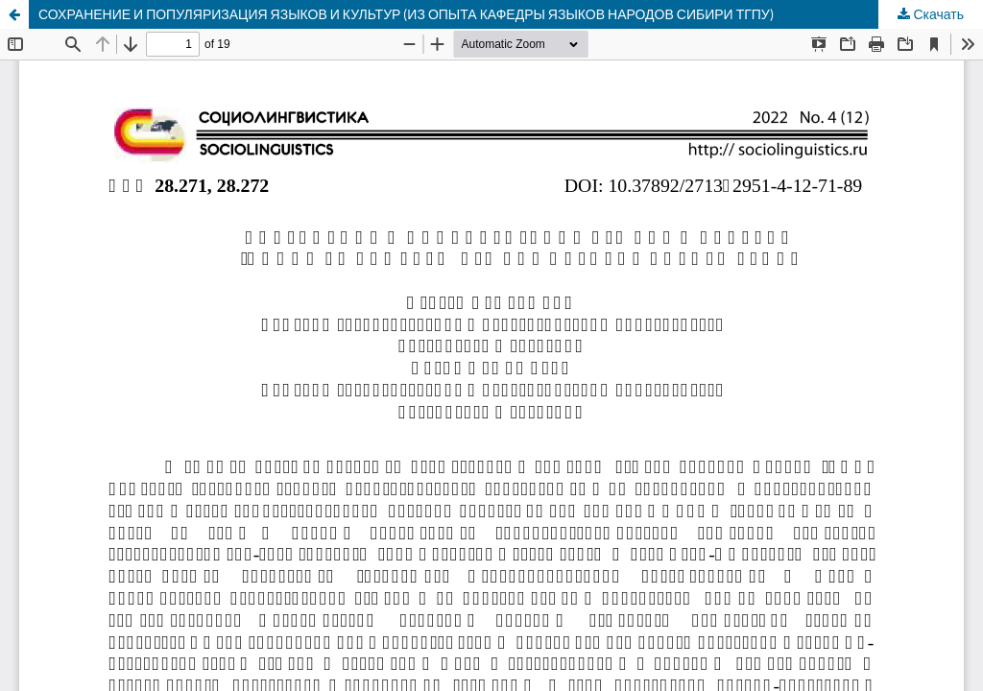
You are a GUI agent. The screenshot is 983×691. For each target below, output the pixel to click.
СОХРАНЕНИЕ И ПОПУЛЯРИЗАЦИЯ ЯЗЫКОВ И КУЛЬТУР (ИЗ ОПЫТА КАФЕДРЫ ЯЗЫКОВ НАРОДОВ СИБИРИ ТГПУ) (406, 14)
